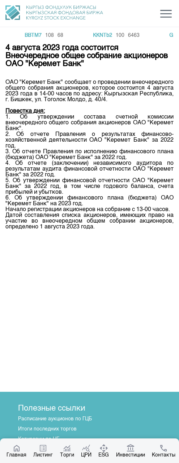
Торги (67, 451)
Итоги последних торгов (47, 429)
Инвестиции (130, 451)
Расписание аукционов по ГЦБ (55, 418)
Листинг (43, 451)
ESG (103, 451)
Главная (16, 451)
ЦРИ (86, 451)
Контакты (163, 451)
